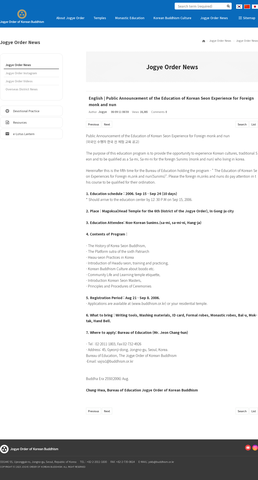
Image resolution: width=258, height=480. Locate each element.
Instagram (255, 447)
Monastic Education (129, 18)
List (253, 124)
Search (242, 124)
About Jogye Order (70, 18)
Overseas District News (22, 89)
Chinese (247, 6)
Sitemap (249, 18)
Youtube (248, 447)
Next (107, 124)
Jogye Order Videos (19, 81)
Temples (100, 18)
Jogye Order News (214, 18)
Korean (239, 6)
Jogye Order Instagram (21, 73)
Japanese (255, 6)
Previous (93, 124)
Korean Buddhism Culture (172, 18)
